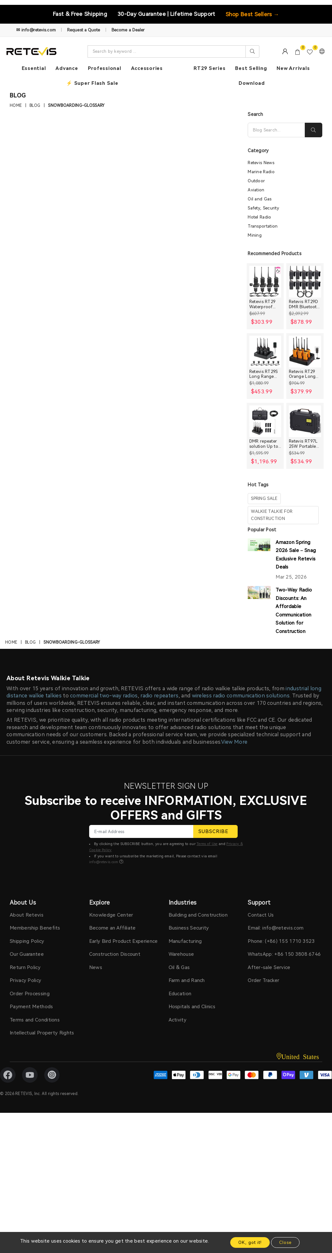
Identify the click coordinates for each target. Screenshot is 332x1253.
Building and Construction (198, 915)
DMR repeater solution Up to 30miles (263, 444)
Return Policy (25, 967)
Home (16, 106)
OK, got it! (250, 1242)
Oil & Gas (179, 967)
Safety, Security (263, 208)
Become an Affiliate (112, 928)
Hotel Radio (259, 217)
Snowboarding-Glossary (76, 106)
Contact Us (261, 915)
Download (252, 83)
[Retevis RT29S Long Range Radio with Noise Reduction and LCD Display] (265, 351)
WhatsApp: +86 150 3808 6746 (284, 954)
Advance (66, 68)
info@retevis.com (103, 862)
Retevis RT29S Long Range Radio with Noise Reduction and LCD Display (264, 374)
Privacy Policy (25, 980)
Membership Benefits (35, 928)
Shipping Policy (27, 941)
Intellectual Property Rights (42, 1033)
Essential (34, 68)
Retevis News (261, 162)
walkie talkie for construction (271, 515)
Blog (35, 106)
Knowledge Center (111, 915)
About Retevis (26, 915)
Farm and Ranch (187, 980)
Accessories (147, 68)
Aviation (256, 189)
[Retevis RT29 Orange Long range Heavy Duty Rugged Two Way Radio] (305, 351)
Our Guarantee (27, 954)
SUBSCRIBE (215, 831)
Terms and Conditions (35, 1020)
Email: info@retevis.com (275, 928)
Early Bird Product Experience (123, 941)
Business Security (189, 928)
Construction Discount (114, 954)
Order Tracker (263, 980)
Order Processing (30, 994)
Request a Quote (83, 30)
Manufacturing (185, 941)
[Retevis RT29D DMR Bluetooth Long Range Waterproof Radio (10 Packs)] (305, 282)
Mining (255, 235)
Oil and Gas (259, 199)
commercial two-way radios (104, 696)
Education (180, 994)
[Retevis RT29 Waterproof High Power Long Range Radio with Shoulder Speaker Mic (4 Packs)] (265, 282)
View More (234, 742)
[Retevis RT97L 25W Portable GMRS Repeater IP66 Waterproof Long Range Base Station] (305, 421)
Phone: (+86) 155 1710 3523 (281, 941)
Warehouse (181, 954)
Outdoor (256, 180)
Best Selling (251, 68)
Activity (177, 1020)
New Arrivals (293, 68)
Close (285, 1242)
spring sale (264, 498)
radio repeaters (159, 696)
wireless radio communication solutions (241, 696)
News (95, 967)
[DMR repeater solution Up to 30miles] (265, 421)
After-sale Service (269, 967)
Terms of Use (207, 844)
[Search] (276, 130)
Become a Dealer (128, 30)
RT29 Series (209, 68)
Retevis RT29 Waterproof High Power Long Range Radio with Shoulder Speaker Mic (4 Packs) (264, 304)
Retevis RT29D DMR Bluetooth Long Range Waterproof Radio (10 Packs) (304, 304)
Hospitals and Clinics (192, 1007)
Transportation (263, 226)
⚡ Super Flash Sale (92, 83)
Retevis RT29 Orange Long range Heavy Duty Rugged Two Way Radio (305, 374)
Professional (104, 68)
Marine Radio (261, 171)
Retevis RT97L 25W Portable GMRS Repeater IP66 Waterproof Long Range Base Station (304, 444)
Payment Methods (31, 1007)
